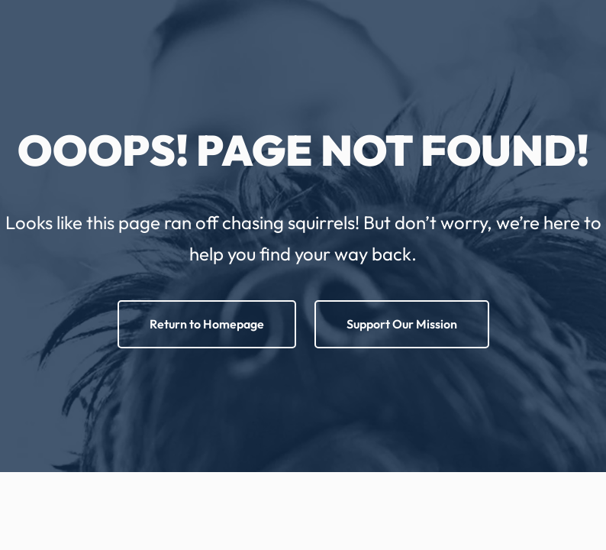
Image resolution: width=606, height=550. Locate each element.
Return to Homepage (207, 324)
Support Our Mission (402, 324)
